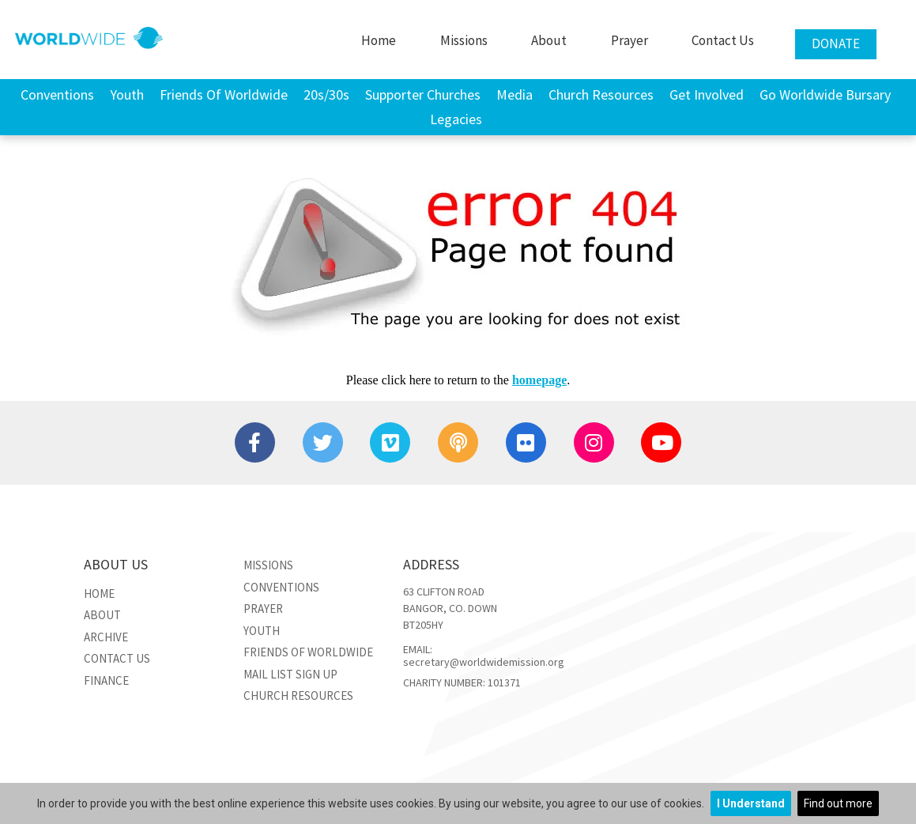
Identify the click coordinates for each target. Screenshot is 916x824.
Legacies (456, 119)
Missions (464, 40)
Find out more (838, 803)
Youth (127, 94)
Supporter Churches (423, 94)
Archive (106, 636)
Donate (836, 43)
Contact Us (723, 40)
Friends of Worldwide (224, 94)
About (549, 40)
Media (514, 94)
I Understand (751, 803)
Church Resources (601, 94)
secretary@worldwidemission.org (483, 662)
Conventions (57, 94)
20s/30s (326, 94)
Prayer (629, 40)
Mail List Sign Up (290, 674)
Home (378, 40)
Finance (106, 680)
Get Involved (706, 94)
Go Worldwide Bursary (825, 94)
